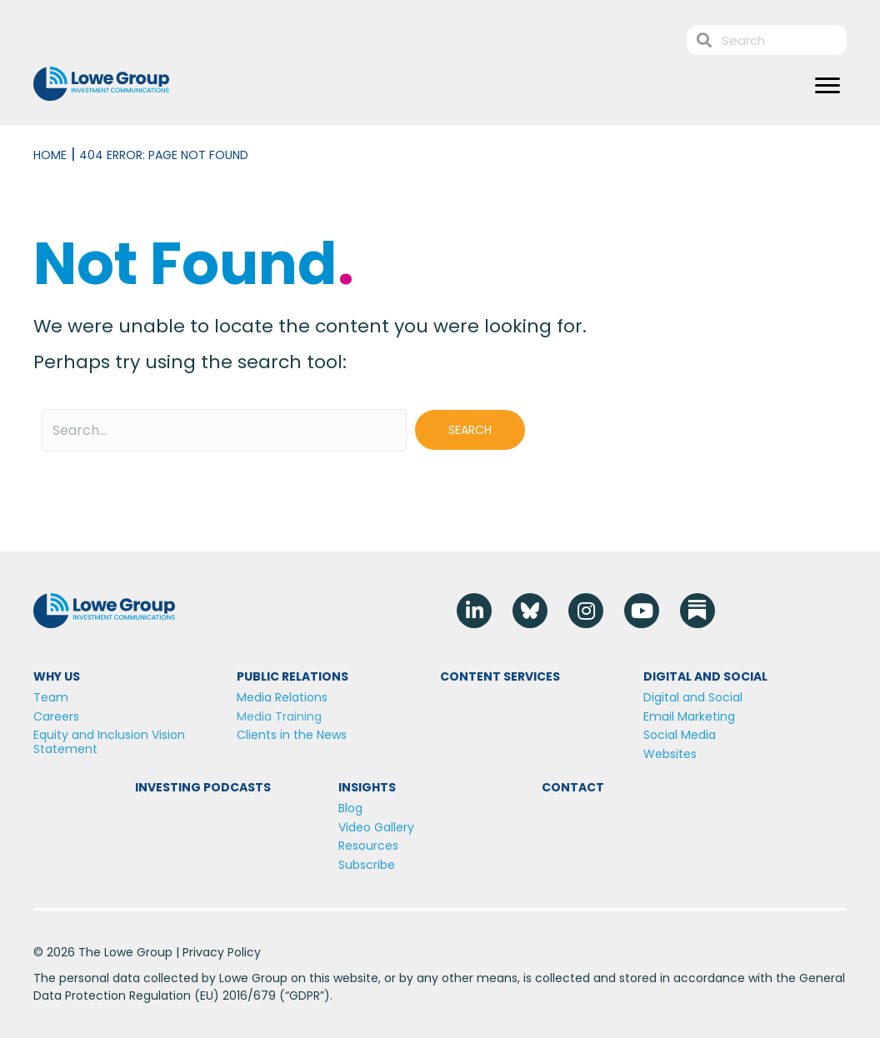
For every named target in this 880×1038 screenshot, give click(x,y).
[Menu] (827, 86)
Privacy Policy (221, 952)
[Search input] (224, 430)
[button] (470, 430)
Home (50, 155)
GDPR (304, 995)
